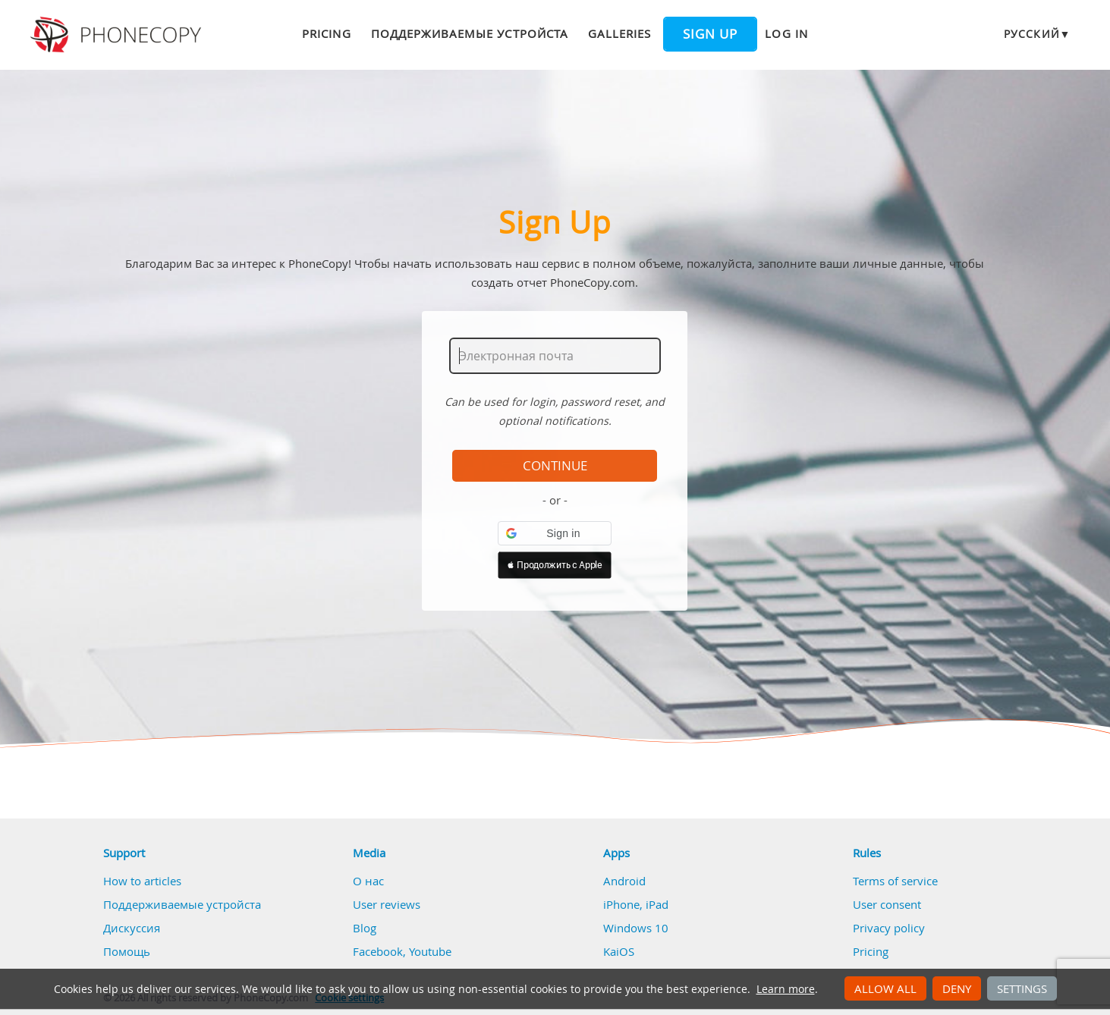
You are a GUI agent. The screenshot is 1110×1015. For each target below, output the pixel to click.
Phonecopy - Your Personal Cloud (118, 35)
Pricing (326, 33)
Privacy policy (889, 927)
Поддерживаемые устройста (469, 33)
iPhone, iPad (635, 904)
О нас (368, 880)
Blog (364, 927)
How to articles (142, 880)
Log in (786, 33)
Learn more (785, 989)
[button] (555, 533)
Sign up (710, 34)
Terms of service (895, 880)
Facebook (378, 951)
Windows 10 (635, 927)
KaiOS (618, 951)
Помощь (126, 951)
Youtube (430, 951)
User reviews (386, 904)
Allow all (885, 988)
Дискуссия (131, 927)
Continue (555, 465)
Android (624, 880)
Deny (956, 988)
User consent (887, 904)
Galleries (619, 33)
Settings (1022, 988)
